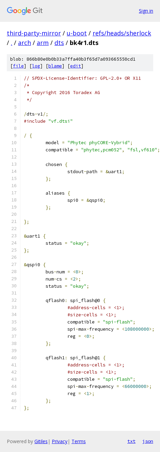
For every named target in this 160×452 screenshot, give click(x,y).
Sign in (146, 10)
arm (43, 43)
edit (75, 66)
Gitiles (41, 441)
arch (24, 43)
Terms (78, 441)
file (18, 66)
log (36, 66)
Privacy (59, 441)
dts (59, 43)
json (147, 441)
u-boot (77, 33)
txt (131, 441)
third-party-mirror (34, 33)
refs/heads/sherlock (122, 33)
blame (55, 66)
